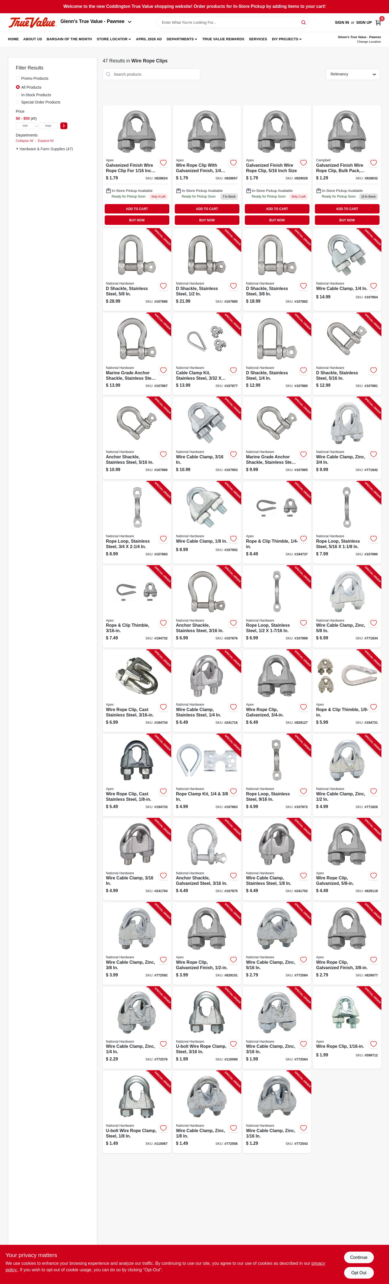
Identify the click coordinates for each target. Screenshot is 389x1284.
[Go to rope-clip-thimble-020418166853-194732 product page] (137, 607)
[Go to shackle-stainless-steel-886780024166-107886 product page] (137, 270)
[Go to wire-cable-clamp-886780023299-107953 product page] (207, 438)
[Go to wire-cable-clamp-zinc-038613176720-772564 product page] (277, 1028)
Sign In (342, 22)
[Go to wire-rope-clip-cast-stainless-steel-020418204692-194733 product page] (137, 775)
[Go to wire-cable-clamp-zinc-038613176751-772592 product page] (137, 943)
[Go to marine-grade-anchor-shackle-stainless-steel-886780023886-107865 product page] (277, 438)
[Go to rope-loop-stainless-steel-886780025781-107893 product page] (137, 522)
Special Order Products (41, 102)
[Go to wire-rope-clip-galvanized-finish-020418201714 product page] (207, 166)
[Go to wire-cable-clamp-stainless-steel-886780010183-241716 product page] (207, 691)
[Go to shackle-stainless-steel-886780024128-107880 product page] (277, 354)
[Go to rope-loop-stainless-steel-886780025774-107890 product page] (347, 522)
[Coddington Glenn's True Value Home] (32, 22)
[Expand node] (18, 149)
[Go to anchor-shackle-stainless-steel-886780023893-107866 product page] (137, 438)
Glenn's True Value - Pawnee (96, 21)
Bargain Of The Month (69, 39)
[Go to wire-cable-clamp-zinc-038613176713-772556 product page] (207, 1112)
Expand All (46, 141)
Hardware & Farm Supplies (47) (46, 149)
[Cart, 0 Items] (378, 22)
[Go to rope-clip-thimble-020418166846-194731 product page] (347, 691)
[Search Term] (233, 22)
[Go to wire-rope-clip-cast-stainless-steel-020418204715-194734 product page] (137, 691)
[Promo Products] (18, 78)
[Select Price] (63, 125)
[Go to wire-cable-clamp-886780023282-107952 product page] (207, 522)
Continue (358, 1257)
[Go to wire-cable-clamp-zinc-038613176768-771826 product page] (347, 775)
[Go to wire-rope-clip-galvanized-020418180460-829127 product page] (277, 691)
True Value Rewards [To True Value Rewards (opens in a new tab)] (223, 39)
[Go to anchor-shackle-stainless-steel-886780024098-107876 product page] (207, 607)
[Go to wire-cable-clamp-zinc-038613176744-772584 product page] (277, 943)
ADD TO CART (137, 209)
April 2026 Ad (149, 39)
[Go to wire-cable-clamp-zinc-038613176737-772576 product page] (137, 1028)
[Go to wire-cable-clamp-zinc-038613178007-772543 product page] (277, 1112)
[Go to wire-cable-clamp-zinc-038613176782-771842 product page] (347, 438)
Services (258, 39)
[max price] (48, 125)
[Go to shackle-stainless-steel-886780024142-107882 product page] (277, 270)
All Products (31, 87)
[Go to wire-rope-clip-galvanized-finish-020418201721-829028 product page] (277, 166)
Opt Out (358, 1272)
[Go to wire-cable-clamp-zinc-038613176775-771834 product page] (347, 607)
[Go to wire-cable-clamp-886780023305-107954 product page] (347, 270)
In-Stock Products (36, 95)
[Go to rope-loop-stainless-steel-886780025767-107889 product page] (277, 607)
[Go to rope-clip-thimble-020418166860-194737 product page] (277, 522)
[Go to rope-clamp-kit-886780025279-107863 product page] (207, 775)
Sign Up (364, 22)
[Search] (304, 22)
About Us (32, 39)
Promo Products (34, 78)
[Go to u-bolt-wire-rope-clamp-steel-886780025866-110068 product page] (207, 1028)
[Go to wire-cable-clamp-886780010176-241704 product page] (137, 859)
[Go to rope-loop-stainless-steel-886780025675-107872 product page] (277, 775)
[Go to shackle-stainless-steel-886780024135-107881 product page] (347, 354)
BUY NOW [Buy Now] (137, 220)
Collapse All (24, 141)
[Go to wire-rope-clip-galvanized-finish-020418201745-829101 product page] (207, 943)
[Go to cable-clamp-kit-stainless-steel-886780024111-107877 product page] (207, 354)
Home (13, 39)
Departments (180, 39)
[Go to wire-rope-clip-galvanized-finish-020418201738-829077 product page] (347, 943)
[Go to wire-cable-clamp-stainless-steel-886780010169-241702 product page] (277, 859)
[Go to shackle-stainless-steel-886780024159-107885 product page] (207, 270)
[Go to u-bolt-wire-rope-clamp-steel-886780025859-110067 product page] (137, 1112)
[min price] (25, 125)
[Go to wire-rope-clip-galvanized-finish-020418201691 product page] (137, 166)
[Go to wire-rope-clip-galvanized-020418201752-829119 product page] (347, 859)
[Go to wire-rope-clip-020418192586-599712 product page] (347, 1028)
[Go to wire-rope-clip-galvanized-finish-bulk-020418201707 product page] (347, 166)
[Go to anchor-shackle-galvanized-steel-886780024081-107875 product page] (207, 859)
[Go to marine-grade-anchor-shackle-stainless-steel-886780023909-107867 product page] (137, 354)
